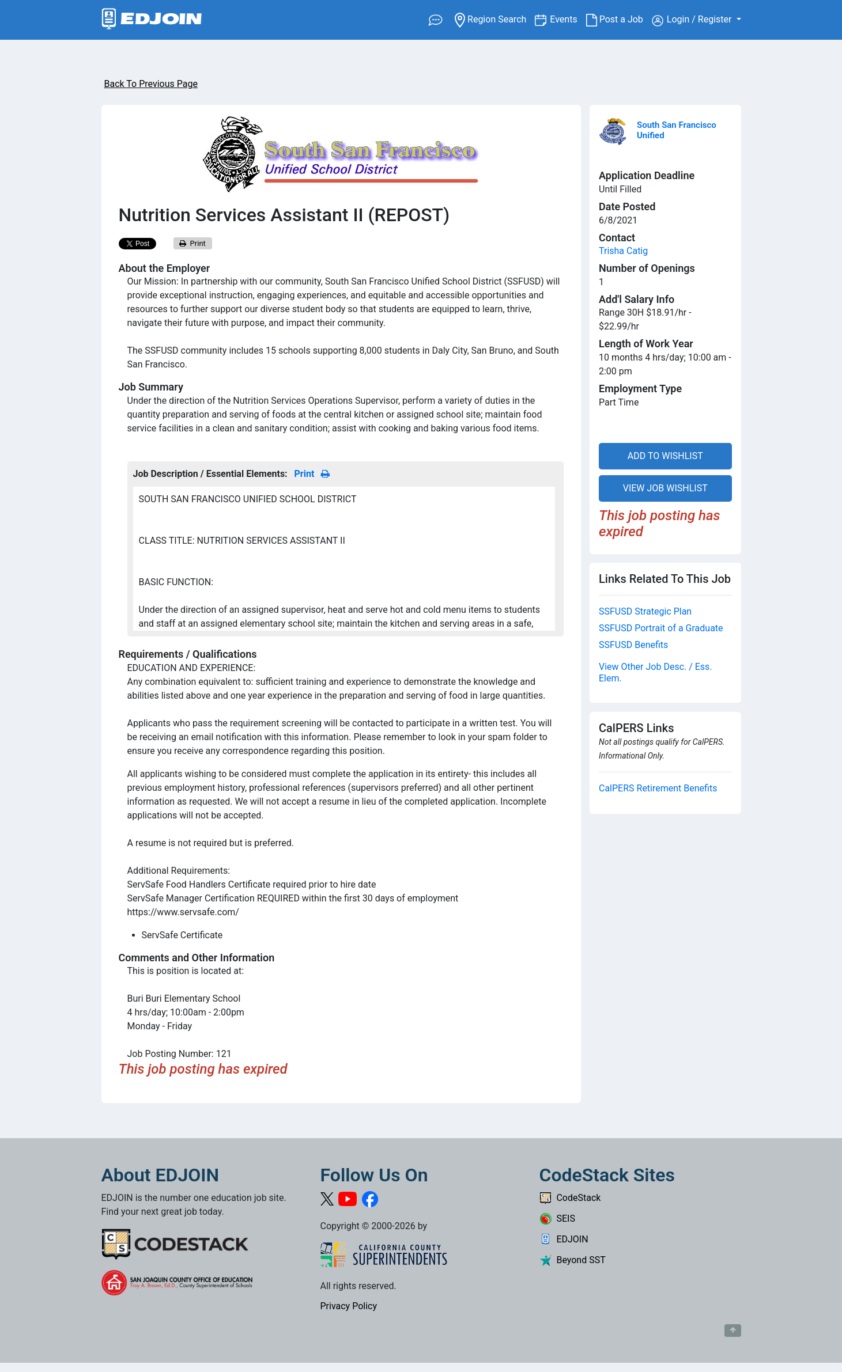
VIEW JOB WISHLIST (665, 488)
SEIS (557, 1218)
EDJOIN (563, 1239)
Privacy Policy (348, 1306)
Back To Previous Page (151, 83)
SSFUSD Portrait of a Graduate (661, 628)
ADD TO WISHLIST (665, 455)
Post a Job (619, 19)
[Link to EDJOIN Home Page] (151, 20)
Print (192, 243)
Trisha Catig (623, 250)
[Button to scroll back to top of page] (732, 1330)
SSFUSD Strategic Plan (645, 611)
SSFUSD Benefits (633, 644)
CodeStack (570, 1197)
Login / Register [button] (693, 20)
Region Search (495, 19)
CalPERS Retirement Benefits (658, 788)
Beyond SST (572, 1259)
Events (568, 19)
